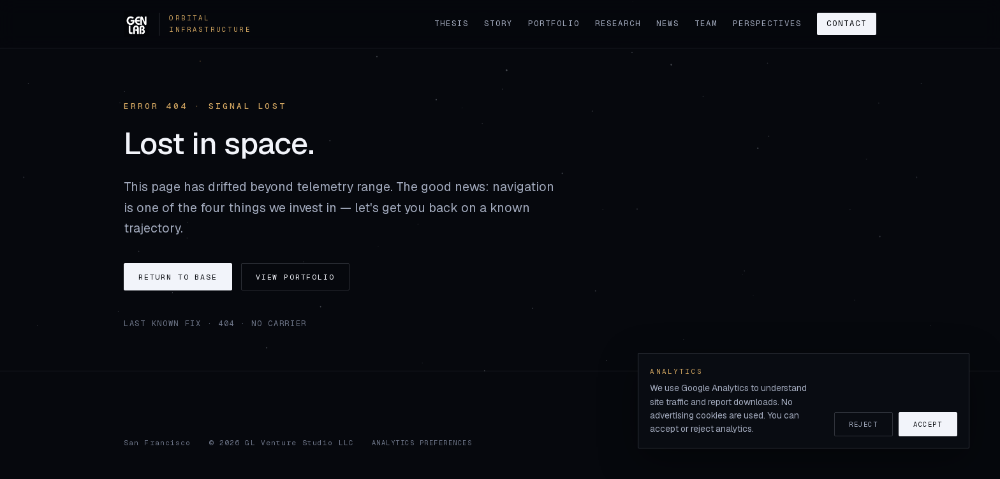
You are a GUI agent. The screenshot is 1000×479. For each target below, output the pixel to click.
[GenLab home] (171, 24)
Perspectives (767, 23)
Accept (927, 424)
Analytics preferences (422, 442)
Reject (863, 424)
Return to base (177, 277)
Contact (847, 23)
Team (706, 23)
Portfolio (554, 23)
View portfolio (295, 277)
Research (618, 23)
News (667, 23)
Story (498, 23)
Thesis (451, 23)
